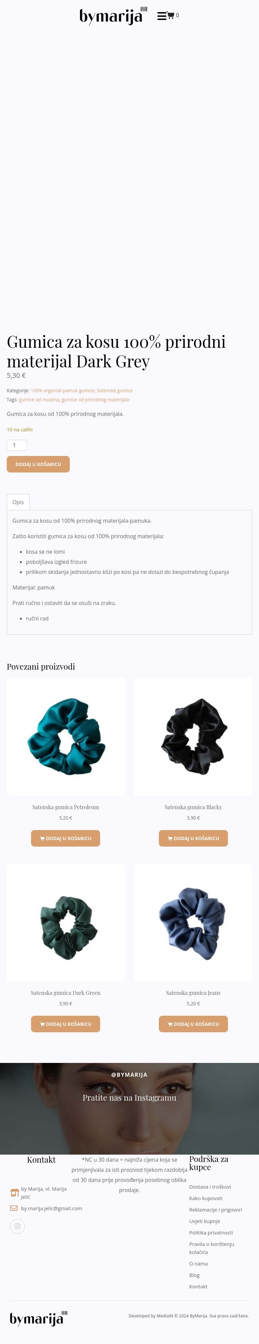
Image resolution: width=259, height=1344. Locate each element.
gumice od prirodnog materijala (95, 399)
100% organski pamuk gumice (62, 390)
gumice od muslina (39, 399)
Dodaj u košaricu (38, 464)
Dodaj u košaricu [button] (68, 838)
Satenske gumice (115, 390)
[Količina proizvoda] (17, 445)
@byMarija (129, 1074)
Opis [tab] (18, 502)
